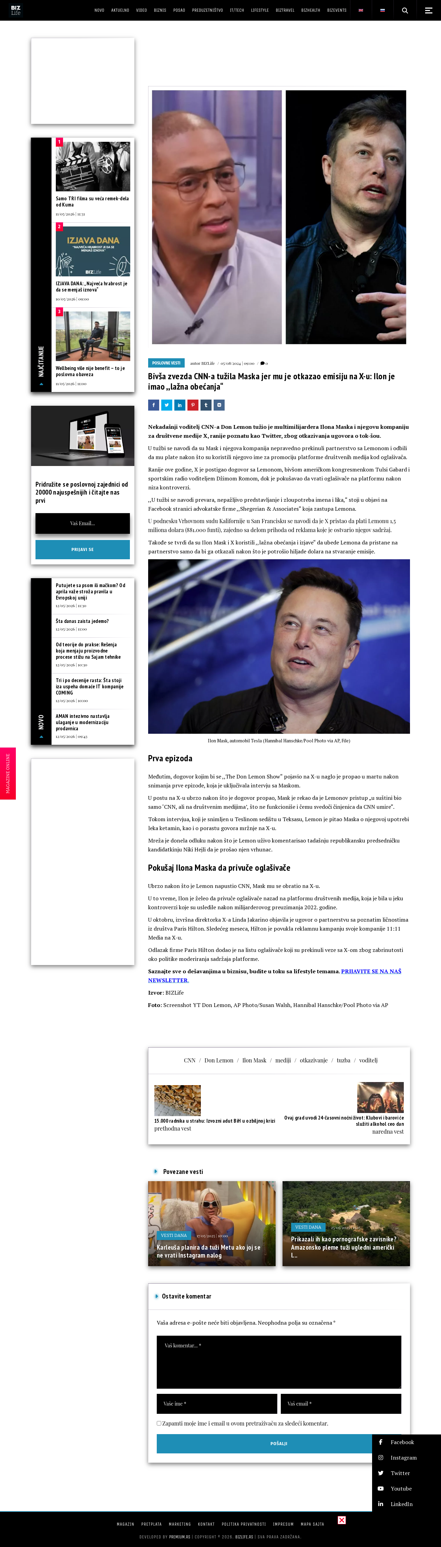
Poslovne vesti (166, 363)
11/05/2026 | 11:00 (71, 383)
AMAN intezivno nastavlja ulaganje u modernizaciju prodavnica (83, 722)
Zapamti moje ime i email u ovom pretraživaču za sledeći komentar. (245, 1423)
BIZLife (208, 363)
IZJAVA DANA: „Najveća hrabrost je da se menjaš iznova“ (91, 286)
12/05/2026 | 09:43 (72, 736)
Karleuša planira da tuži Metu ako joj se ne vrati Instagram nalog (208, 1251)
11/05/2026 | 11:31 (70, 213)
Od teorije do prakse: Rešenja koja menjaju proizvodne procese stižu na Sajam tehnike (88, 650)
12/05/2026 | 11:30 (71, 605)
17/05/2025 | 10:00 (212, 1235)
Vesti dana (174, 1235)
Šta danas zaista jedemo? (82, 621)
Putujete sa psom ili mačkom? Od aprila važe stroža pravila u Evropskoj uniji (90, 591)
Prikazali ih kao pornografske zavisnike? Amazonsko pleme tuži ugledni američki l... (344, 1247)
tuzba (343, 1060)
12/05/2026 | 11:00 (71, 629)
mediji (283, 1060)
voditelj (368, 1060)
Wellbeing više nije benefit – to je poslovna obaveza (90, 371)
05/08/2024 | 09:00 (237, 363)
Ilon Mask (254, 1060)
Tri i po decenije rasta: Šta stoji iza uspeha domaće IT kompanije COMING (90, 686)
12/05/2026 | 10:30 (72, 664)
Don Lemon (219, 1060)
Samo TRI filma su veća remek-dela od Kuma (92, 201)
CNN (190, 1060)
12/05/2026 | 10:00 (72, 700)
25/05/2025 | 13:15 (346, 1227)
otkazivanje (314, 1060)
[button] (406, 1442)
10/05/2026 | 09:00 (72, 298)
